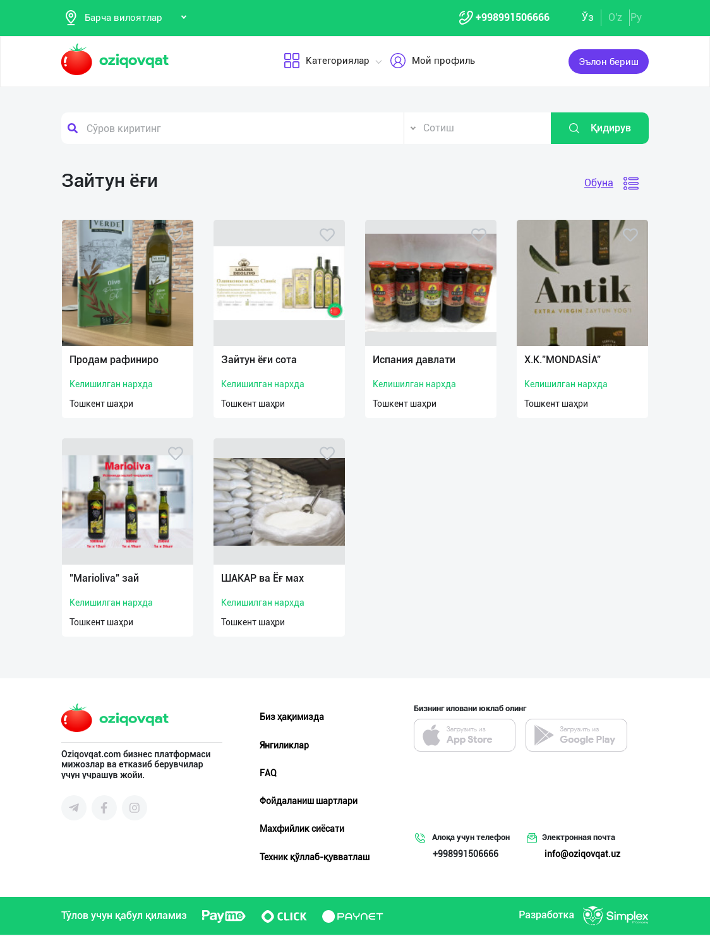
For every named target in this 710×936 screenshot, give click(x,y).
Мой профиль (432, 62)
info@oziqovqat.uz (582, 855)
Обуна (598, 184)
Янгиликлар (284, 746)
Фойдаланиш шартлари (309, 802)
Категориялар (326, 62)
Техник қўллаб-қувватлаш (315, 858)
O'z (615, 18)
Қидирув (599, 129)
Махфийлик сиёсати (302, 830)
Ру (636, 18)
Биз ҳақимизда (292, 718)
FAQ (268, 774)
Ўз (588, 18)
